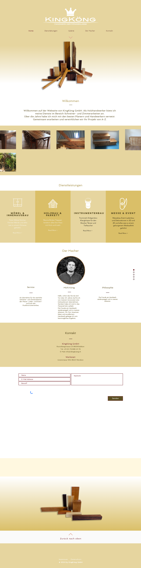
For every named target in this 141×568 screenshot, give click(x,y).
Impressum (63, 559)
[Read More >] (17, 233)
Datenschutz (76, 559)
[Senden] (115, 398)
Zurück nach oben (70, 538)
